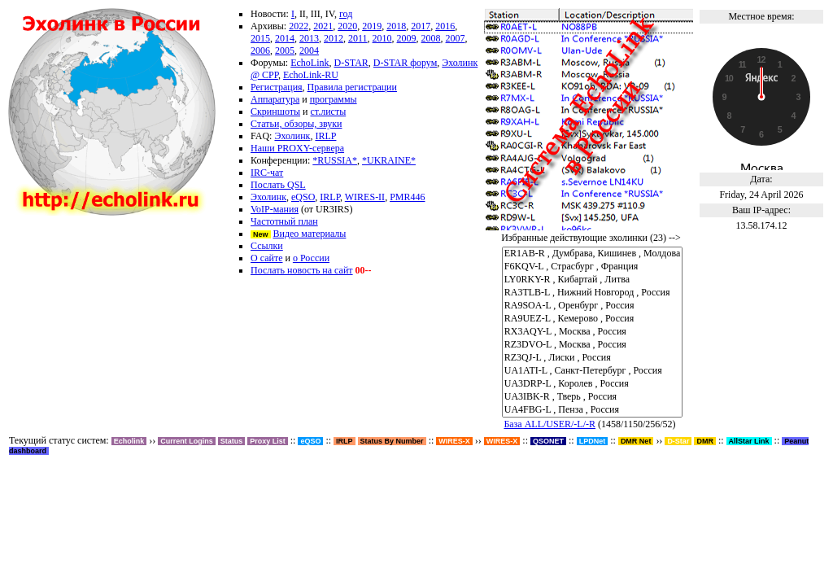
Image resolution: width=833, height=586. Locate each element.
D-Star (678, 441)
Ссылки (267, 245)
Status (231, 441)
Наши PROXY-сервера (297, 148)
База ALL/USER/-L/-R (549, 424)
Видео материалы (310, 233)
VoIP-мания (275, 209)
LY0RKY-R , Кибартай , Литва (593, 279)
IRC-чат (267, 172)
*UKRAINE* (389, 160)
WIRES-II (365, 197)
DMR (704, 441)
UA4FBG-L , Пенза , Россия (593, 410)
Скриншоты (275, 111)
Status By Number (392, 441)
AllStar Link (749, 441)
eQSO (303, 197)
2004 (309, 50)
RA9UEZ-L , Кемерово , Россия (593, 319)
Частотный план (284, 221)
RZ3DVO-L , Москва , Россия (593, 345)
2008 (431, 38)
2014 (284, 38)
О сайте (266, 258)
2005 (284, 50)
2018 (396, 26)
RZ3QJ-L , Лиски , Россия (593, 358)
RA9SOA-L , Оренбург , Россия (593, 306)
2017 (420, 26)
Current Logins (186, 441)
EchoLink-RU (310, 75)
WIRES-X (502, 441)
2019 (372, 26)
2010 (382, 38)
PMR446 (407, 197)
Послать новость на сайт (302, 270)
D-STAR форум (405, 62)
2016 (445, 26)
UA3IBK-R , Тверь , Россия (593, 397)
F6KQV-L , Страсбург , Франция (593, 266)
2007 (455, 38)
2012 (333, 38)
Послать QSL (278, 184)
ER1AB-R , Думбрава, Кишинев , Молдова (593, 253)
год (345, 14)
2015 (260, 38)
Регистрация (277, 87)
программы (333, 99)
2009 (406, 38)
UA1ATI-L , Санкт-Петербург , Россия (593, 371)
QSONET (548, 441)
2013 (309, 38)
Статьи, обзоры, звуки (296, 123)
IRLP (325, 136)
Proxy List (268, 441)
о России (311, 258)
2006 (260, 50)
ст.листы (329, 111)
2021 (323, 26)
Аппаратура (275, 99)
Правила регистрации (352, 87)
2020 (347, 26)
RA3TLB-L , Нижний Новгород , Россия (593, 293)
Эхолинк (292, 136)
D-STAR (351, 62)
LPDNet (592, 441)
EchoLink (309, 62)
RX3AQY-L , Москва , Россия (593, 332)
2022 (298, 26)
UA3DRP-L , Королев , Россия (593, 384)
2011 (358, 38)
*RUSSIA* (334, 160)
